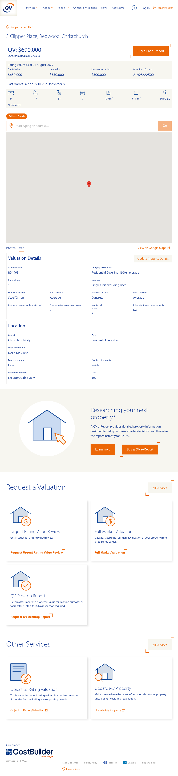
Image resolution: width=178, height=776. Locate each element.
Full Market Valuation (110, 552)
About (48, 7)
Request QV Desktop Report (30, 617)
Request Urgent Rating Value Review (36, 552)
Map (21, 248)
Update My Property (110, 710)
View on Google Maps (154, 248)
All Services (159, 488)
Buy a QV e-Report (150, 51)
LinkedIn (129, 762)
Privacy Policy (90, 762)
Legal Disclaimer (70, 762)
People (63, 7)
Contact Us (118, 7)
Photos (10, 248)
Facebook (110, 762)
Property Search (71, 769)
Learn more (102, 449)
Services (32, 7)
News (104, 7)
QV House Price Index (85, 7)
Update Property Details (153, 259)
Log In (145, 8)
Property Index (149, 762)
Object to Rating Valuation (29, 710)
